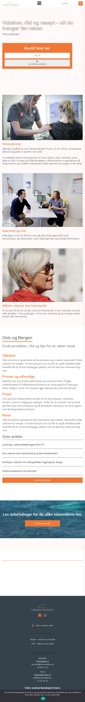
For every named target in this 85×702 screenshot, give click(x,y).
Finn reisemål (42, 523)
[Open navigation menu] (39, 3)
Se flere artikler (42, 480)
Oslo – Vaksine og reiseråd (42, 643)
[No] (82, 696)
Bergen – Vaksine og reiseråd (42, 639)
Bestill (37, 55)
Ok (43, 698)
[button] (37, 63)
